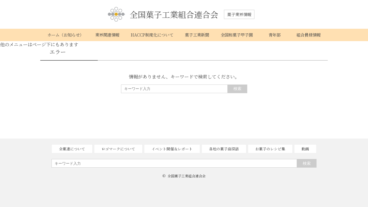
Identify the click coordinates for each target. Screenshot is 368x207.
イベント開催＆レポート (172, 149)
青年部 (275, 35)
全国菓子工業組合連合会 (163, 14)
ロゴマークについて (118, 149)
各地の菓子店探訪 (224, 149)
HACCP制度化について (152, 35)
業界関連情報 (107, 35)
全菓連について (72, 149)
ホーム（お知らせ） (65, 35)
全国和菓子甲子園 (237, 35)
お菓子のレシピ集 (270, 149)
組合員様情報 (308, 35)
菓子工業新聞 (197, 35)
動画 (305, 149)
